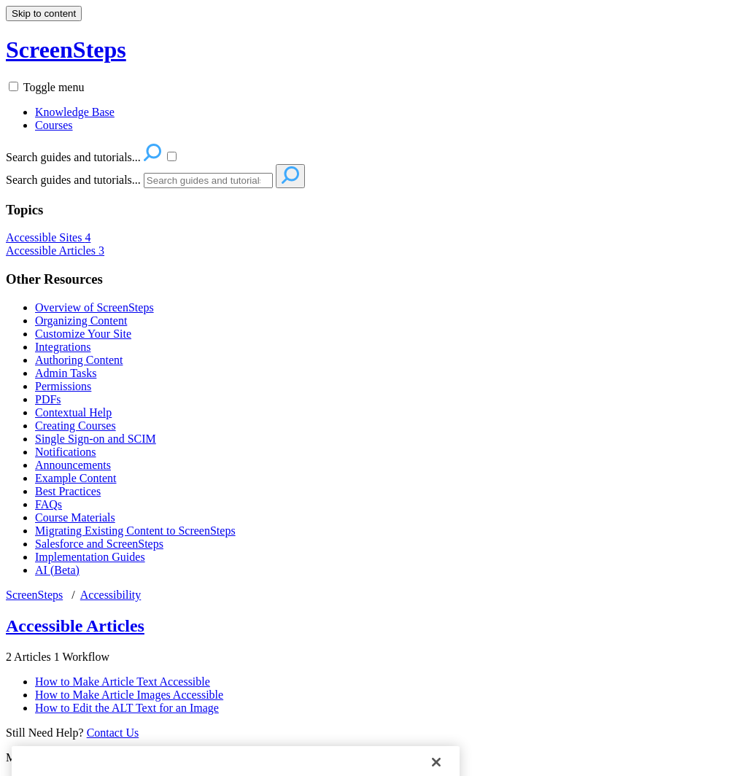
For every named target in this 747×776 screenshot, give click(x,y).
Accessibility (111, 595)
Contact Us (113, 732)
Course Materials (75, 517)
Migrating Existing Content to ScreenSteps (135, 530)
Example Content (76, 478)
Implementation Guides (90, 557)
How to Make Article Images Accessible (129, 694)
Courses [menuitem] (54, 125)
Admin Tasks (65, 373)
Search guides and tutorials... (73, 180)
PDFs (48, 399)
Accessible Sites (48, 237)
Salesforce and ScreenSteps (99, 544)
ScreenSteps (34, 595)
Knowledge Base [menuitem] (75, 112)
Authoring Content (79, 360)
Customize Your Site (83, 333)
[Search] (208, 180)
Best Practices (68, 491)
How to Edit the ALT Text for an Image (127, 708)
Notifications (65, 452)
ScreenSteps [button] (66, 49)
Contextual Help (73, 412)
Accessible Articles (55, 250)
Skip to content (44, 13)
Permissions (63, 386)
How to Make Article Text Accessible (122, 681)
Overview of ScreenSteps (94, 307)
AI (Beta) (57, 570)
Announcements (73, 465)
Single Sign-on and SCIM (95, 438)
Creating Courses (75, 425)
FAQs (48, 504)
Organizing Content (81, 320)
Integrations (62, 347)
